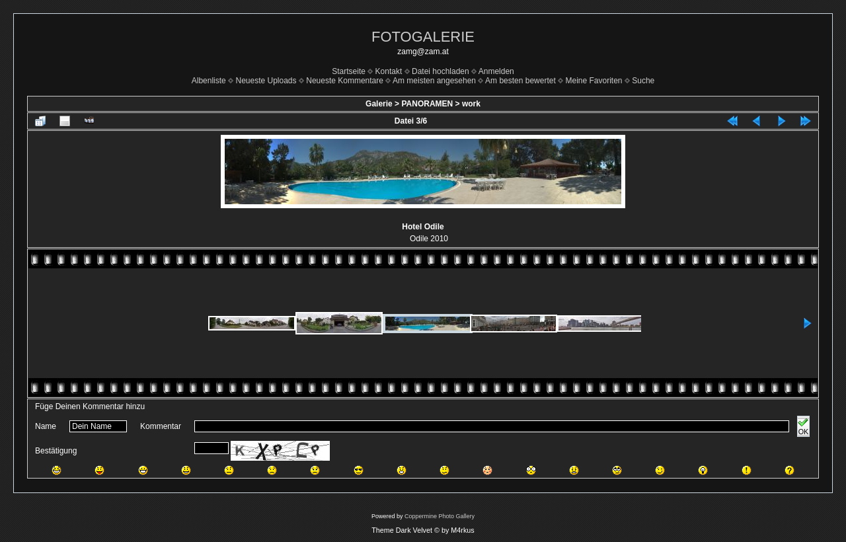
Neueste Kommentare (344, 80)
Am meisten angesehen (434, 80)
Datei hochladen (440, 71)
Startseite (348, 71)
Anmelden (496, 71)
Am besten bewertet (520, 80)
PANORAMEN (427, 103)
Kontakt (389, 71)
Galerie (379, 103)
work (471, 103)
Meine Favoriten (593, 80)
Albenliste (209, 80)
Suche (643, 80)
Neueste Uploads (265, 80)
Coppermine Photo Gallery (439, 516)
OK (803, 426)
